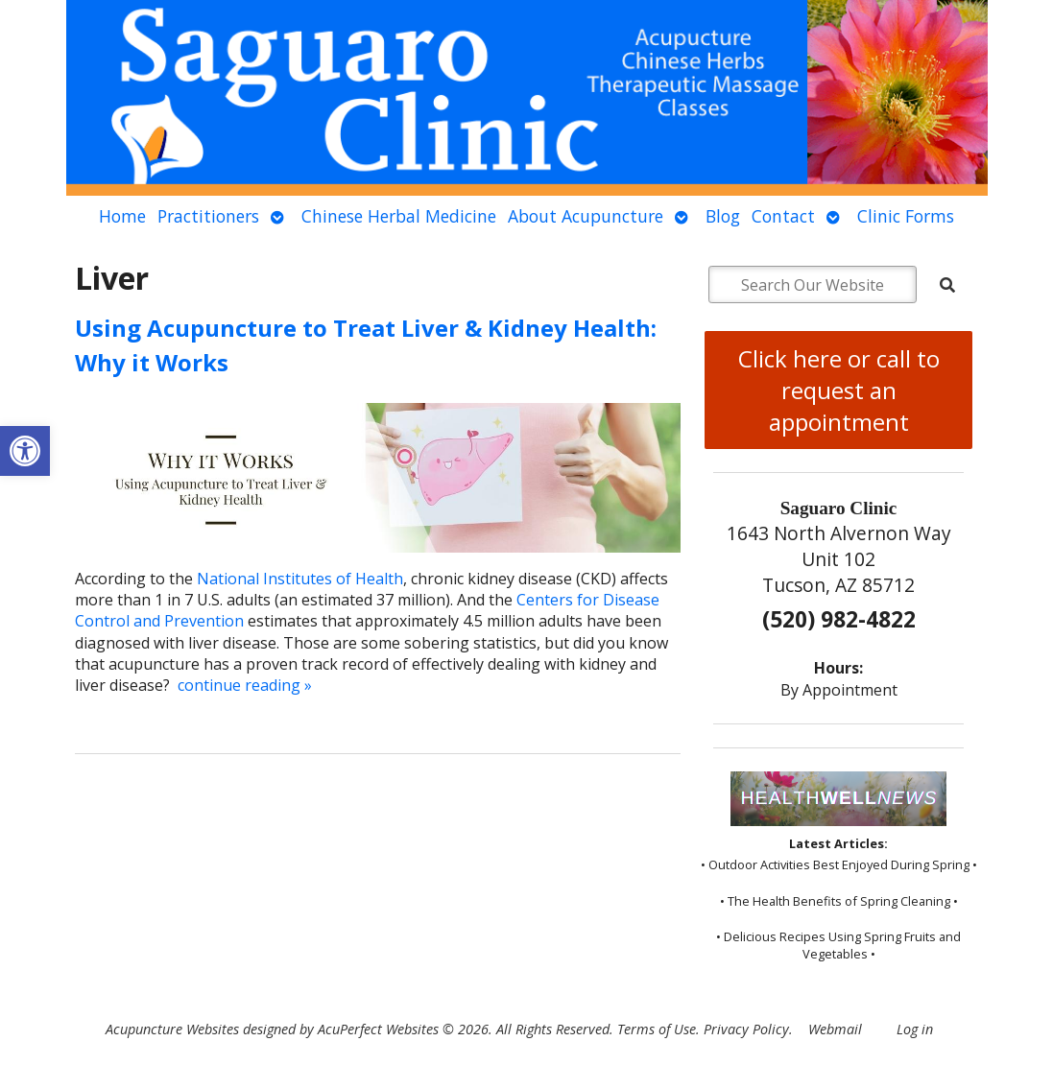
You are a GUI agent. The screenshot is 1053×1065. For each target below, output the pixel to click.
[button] (25, 451)
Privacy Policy (746, 1029)
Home (122, 215)
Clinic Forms (905, 215)
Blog (723, 215)
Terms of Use (656, 1029)
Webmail (835, 1029)
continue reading (245, 685)
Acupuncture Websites (172, 1029)
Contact (783, 215)
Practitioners (208, 215)
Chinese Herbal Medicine (398, 215)
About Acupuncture (585, 215)
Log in (915, 1029)
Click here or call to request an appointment (839, 390)
